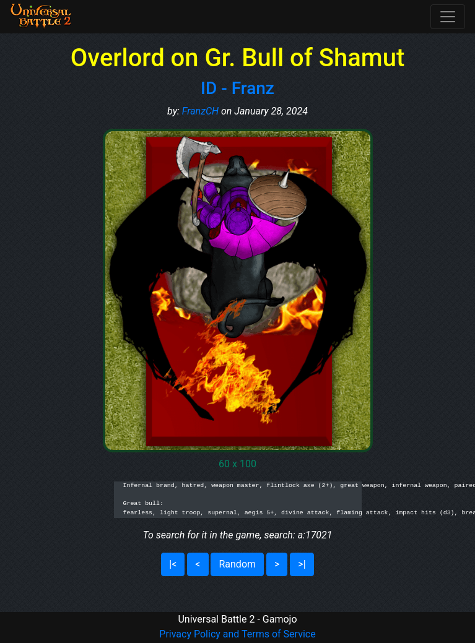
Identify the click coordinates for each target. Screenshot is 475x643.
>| (301, 564)
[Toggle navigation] (447, 16)
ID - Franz (237, 88)
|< (172, 564)
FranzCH (200, 111)
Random (237, 564)
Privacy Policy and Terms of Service (237, 634)
